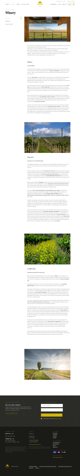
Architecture (9, 24)
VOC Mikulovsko (56, 442)
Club (59, 4)
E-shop (7, 4)
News (18, 4)
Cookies (37, 468)
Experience (53, 4)
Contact (64, 4)
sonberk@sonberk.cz (36, 444)
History (7, 18)
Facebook (55, 433)
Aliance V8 (55, 447)
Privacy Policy (58, 418)
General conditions (33, 466)
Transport (31, 468)
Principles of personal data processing (47, 466)
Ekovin (54, 445)
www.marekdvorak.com (58, 457)
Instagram (55, 434)
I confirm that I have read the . (52, 418)
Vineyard (7, 21)
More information (11, 412)
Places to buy (25, 4)
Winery (13, 4)
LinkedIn (54, 437)
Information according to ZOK (65, 466)
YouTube (55, 436)
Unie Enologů (56, 444)
